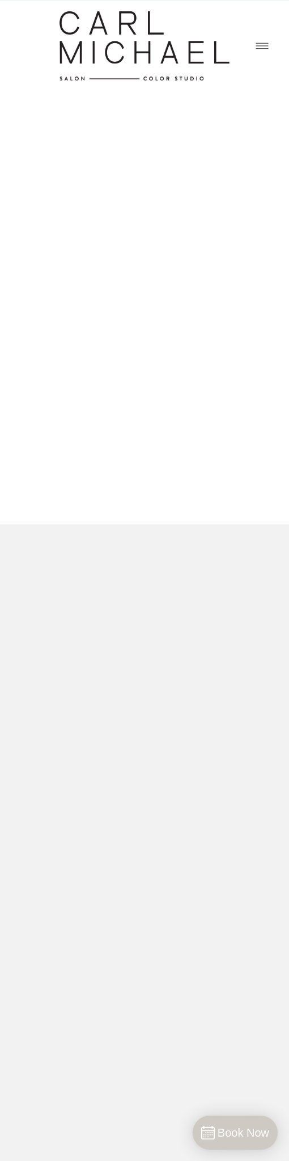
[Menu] (262, 46)
